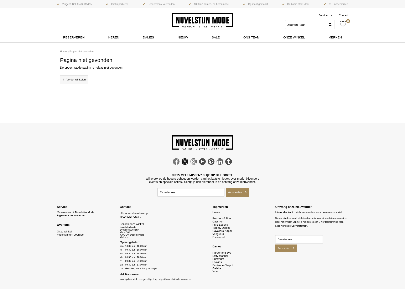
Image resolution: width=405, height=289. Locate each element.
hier (283, 226)
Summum (218, 259)
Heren (113, 37)
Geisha (216, 268)
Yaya (215, 271)
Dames (148, 37)
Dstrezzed (218, 237)
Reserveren (74, 37)
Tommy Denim (221, 227)
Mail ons (124, 237)
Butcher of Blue (221, 218)
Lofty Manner (220, 255)
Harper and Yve (221, 252)
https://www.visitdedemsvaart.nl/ (175, 279)
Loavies (217, 262)
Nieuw (183, 37)
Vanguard (218, 234)
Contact (343, 15)
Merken (335, 37)
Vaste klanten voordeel (71, 234)
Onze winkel (294, 37)
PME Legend (220, 224)
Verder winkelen (76, 79)
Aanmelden (235, 192)
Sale (216, 37)
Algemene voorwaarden (71, 215)
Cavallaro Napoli (222, 230)
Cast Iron (217, 221)
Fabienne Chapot (222, 265)
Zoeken (331, 24)
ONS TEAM (251, 37)
